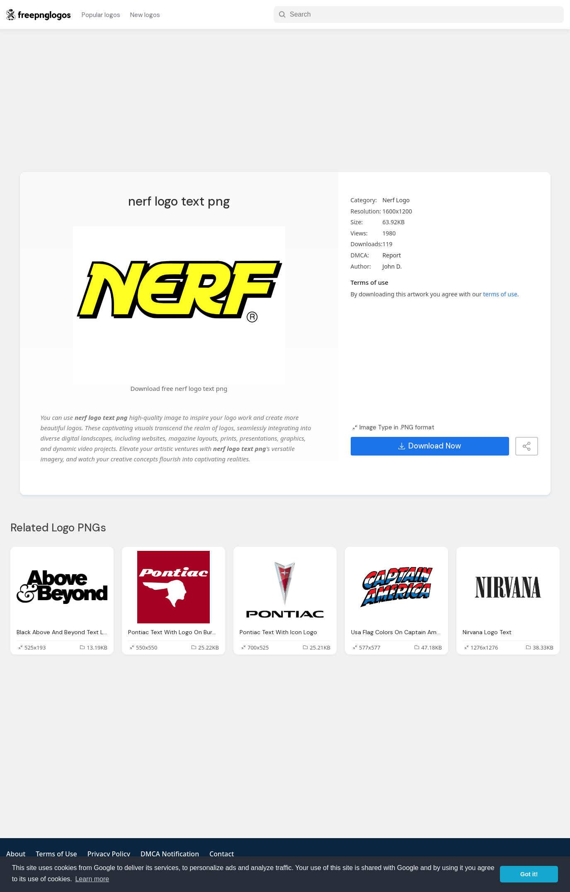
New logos (145, 15)
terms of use (500, 294)
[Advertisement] (285, 106)
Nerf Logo (396, 200)
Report (392, 255)
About (15, 853)
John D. (392, 266)
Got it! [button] (529, 874)
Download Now (429, 446)
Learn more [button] (92, 878)
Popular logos (101, 15)
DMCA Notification (170, 853)
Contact (221, 853)
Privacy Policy (108, 853)
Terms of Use (56, 853)
